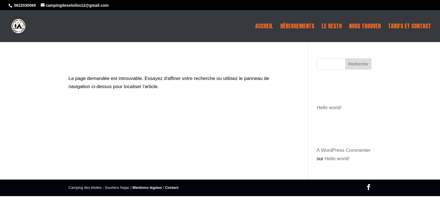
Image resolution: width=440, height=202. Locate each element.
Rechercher (358, 64)
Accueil (264, 27)
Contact (171, 187)
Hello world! (329, 107)
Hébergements (297, 27)
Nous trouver (365, 27)
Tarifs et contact (409, 27)
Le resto (332, 27)
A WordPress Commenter (344, 150)
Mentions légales (147, 187)
